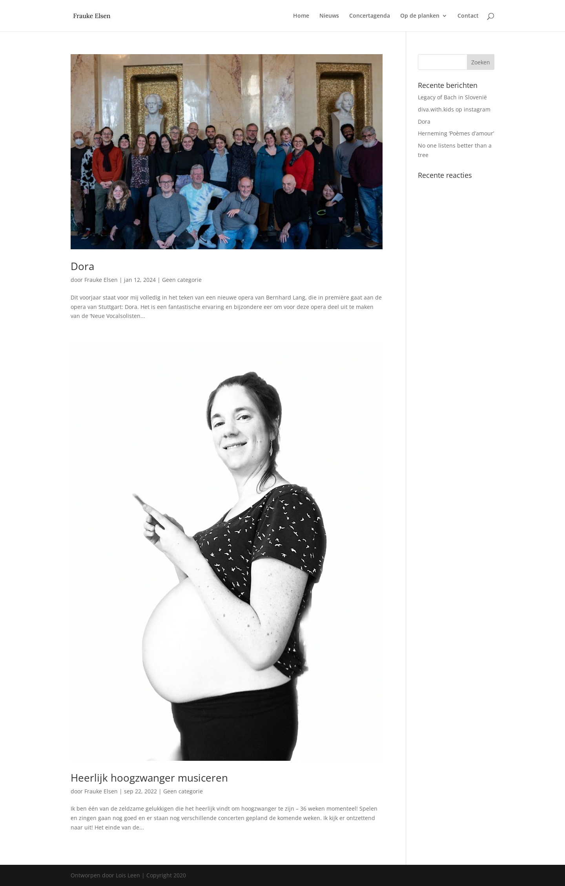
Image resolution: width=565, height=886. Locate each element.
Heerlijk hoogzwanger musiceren (149, 778)
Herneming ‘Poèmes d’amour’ (456, 133)
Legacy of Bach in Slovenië (452, 97)
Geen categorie (182, 279)
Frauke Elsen (101, 279)
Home (301, 16)
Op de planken (419, 16)
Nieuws (329, 16)
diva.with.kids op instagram (454, 109)
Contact (468, 16)
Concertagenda (369, 16)
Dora (82, 266)
